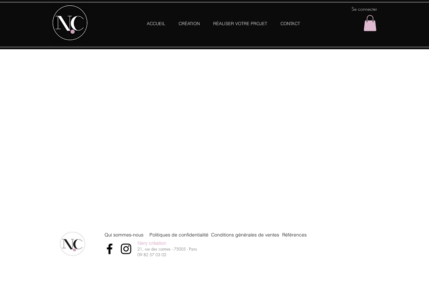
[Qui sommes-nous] (124, 235)
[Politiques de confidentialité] (178, 235)
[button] (370, 23)
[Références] (294, 235)
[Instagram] (126, 249)
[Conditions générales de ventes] (245, 235)
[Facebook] (110, 249)
